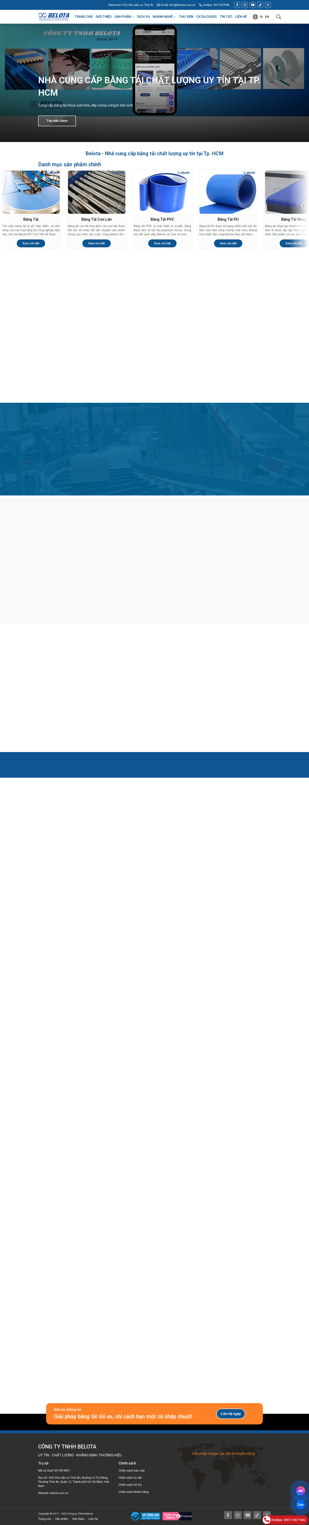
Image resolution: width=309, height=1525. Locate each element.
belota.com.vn (59, 1493)
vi (261, 17)
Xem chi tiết (31, 243)
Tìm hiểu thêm (57, 121)
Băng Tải (30, 219)
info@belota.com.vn (182, 5)
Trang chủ (44, 1519)
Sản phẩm (61, 1519)
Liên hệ (93, 1519)
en (267, 17)
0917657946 (221, 5)
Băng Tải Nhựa (294, 219)
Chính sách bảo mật (132, 1470)
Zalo (300, 1505)
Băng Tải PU (228, 219)
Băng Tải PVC (162, 219)
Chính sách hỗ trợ (130, 1485)
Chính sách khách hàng (134, 1492)
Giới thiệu (78, 1519)
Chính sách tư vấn (130, 1477)
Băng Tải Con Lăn (96, 219)
